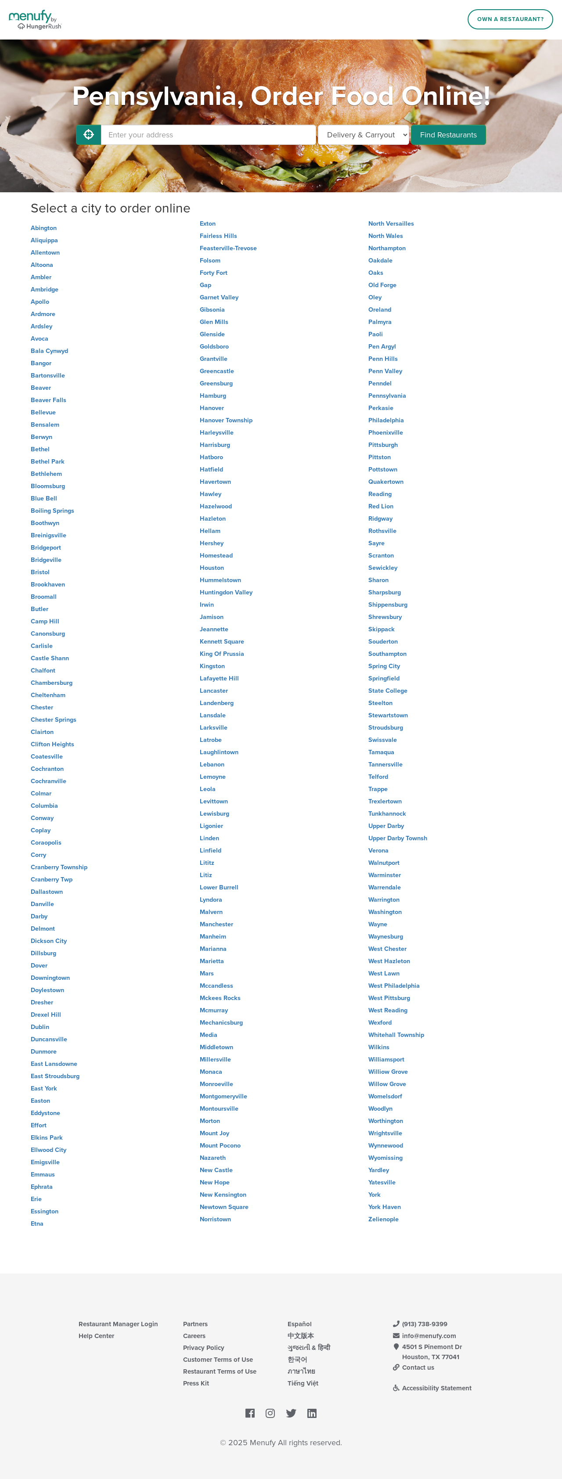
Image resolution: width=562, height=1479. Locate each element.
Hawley (210, 494)
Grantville (213, 359)
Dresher (42, 1002)
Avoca (39, 338)
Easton (40, 1101)
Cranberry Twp (51, 879)
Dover (39, 965)
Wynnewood (385, 1145)
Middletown (216, 1047)
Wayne (377, 924)
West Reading (387, 1010)
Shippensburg (387, 604)
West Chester (387, 949)
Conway (42, 818)
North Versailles (391, 223)
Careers (194, 1336)
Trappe (378, 789)
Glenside (212, 334)
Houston (212, 568)
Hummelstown (220, 580)
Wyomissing (385, 1158)
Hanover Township (226, 420)
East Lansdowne (54, 1064)
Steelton (380, 703)
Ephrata (42, 1187)
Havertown (215, 482)
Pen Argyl (382, 346)
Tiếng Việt (303, 1383)
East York (44, 1088)
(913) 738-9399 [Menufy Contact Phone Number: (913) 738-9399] (419, 1324)
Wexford (380, 1022)
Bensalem (45, 424)
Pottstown (382, 469)
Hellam (210, 531)
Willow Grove (387, 1084)
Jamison (211, 617)
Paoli (375, 334)
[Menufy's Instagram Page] (270, 1414)
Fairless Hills (218, 236)
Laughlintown (219, 752)
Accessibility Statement (432, 1388)
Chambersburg (51, 683)
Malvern (211, 912)
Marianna (213, 949)
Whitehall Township (396, 1035)
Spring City (384, 666)
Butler (39, 609)
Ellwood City (48, 1150)
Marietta (212, 961)
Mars (207, 973)
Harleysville (217, 432)
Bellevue (43, 412)
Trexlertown (385, 801)
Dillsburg (43, 953)
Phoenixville (385, 432)
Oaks (375, 273)
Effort (39, 1125)
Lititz (207, 863)
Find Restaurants (448, 135)
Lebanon (212, 764)
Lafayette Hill (219, 678)
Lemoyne (213, 777)
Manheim (213, 936)
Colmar (41, 793)
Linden (209, 838)
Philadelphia (386, 420)
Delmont (43, 928)
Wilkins (378, 1047)
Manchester (216, 924)
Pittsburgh (383, 445)
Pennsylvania (387, 395)
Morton (210, 1121)
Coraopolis (46, 842)
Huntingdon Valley (226, 592)
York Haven (384, 1207)
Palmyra (380, 322)
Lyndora (211, 899)
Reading (380, 494)
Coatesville (47, 756)
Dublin (40, 1027)
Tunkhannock (387, 813)
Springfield (384, 678)
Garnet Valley (219, 297)
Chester (42, 707)
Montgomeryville (223, 1096)
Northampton (387, 248)
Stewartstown (388, 715)
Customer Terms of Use (218, 1360)
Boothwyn (45, 523)
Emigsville (45, 1162)
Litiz (206, 875)
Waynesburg (385, 936)
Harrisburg (215, 445)
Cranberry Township (59, 867)
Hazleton (213, 518)
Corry (38, 855)
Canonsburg (48, 633)
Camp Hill (45, 621)
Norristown (215, 1219)
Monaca (211, 1072)
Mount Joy (214, 1133)
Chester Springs (53, 719)
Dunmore (44, 1051)
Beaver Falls (48, 400)
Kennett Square (222, 641)
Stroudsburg (385, 727)
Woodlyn (380, 1108)
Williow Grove (388, 1072)
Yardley (378, 1170)
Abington (44, 228)
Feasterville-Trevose (228, 248)
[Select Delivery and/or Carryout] (363, 135)
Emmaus (43, 1174)
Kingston (212, 666)
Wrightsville (385, 1133)
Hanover (212, 408)
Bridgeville (46, 560)
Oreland (379, 309)
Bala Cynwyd (49, 351)
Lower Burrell (219, 887)
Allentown (45, 252)
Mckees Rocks (220, 998)
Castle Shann (50, 658)
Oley (375, 297)
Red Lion (380, 506)
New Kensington (223, 1194)
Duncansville (49, 1039)
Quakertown (385, 482)
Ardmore (43, 314)
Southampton (387, 654)
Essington (44, 1211)
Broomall (44, 597)
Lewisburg (214, 813)
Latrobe (211, 740)
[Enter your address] (208, 135)
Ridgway (380, 518)
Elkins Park (47, 1137)
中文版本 (301, 1336)
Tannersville (385, 764)
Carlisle (42, 646)
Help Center (96, 1336)
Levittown (214, 801)
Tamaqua (381, 752)
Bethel (40, 449)
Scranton (381, 555)
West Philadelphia (394, 986)
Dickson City (49, 941)
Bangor (41, 363)
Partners (195, 1324)
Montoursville (219, 1108)
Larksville (213, 727)
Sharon (378, 580)
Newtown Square (224, 1207)
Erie (36, 1199)
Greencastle (217, 371)
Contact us (413, 1367)
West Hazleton (389, 961)
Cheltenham (48, 695)
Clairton (42, 732)
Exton (208, 223)
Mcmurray (214, 1010)
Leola (208, 789)
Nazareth (213, 1158)
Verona (378, 850)
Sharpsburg (384, 592)
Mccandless (216, 986)
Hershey (211, 543)
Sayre (376, 543)
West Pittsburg (389, 998)
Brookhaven (48, 584)
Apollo (40, 302)
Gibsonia (212, 309)
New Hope (215, 1182)
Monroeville (216, 1084)
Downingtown (50, 978)
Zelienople (383, 1219)
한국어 (297, 1360)
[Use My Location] (88, 135)
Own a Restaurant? (510, 19)
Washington (385, 912)
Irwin (207, 604)
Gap (205, 285)
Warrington (384, 899)
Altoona (42, 265)
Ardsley (41, 326)
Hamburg (213, 395)
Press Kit (196, 1383)
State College (387, 691)
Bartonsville (48, 375)
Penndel (380, 383)
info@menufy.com (424, 1336)
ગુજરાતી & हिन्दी (309, 1348)
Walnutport (384, 863)
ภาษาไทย (301, 1371)
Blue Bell (44, 498)
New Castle (216, 1170)
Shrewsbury (385, 617)
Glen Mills (214, 322)
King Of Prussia (222, 654)
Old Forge (382, 285)
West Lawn (384, 973)
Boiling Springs (52, 511)
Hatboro (211, 457)
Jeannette (214, 629)
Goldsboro (214, 346)
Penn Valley (385, 371)
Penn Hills (383, 359)
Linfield (210, 850)
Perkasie (380, 408)
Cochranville (48, 781)
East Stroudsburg (55, 1076)
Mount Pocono (220, 1145)
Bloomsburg (48, 486)
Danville (42, 904)
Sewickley (382, 568)
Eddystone (45, 1113)
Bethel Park (48, 461)
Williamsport (386, 1059)
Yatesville (382, 1182)
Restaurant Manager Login (118, 1324)
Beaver (41, 388)
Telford (378, 777)
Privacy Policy (203, 1348)
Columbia (44, 806)
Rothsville (382, 531)
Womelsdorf (385, 1096)
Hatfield (211, 469)
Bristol (40, 572)
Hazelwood (216, 506)
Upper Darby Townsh (397, 838)
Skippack (381, 629)
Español (300, 1324)
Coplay (40, 830)
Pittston (379, 457)
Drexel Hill (46, 1014)
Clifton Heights (52, 744)
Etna (37, 1223)
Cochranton (47, 769)
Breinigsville (48, 535)
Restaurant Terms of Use (219, 1371)
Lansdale (213, 715)
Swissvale (382, 740)
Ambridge (44, 289)
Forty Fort (213, 273)
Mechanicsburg (221, 1022)
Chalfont (43, 670)
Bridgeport (46, 547)
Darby (39, 916)
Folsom (210, 260)
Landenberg (217, 703)
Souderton (383, 641)
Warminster (384, 875)
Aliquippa (44, 240)
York (374, 1194)
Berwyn (41, 437)
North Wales (385, 236)
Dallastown (47, 892)
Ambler (41, 277)
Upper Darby (386, 826)
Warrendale (384, 887)
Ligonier (211, 826)
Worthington (385, 1121)
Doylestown (47, 990)
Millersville (215, 1059)
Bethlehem (46, 474)
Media (208, 1035)
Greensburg (216, 383)
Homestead (216, 555)
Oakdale (380, 260)
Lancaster (214, 691)
